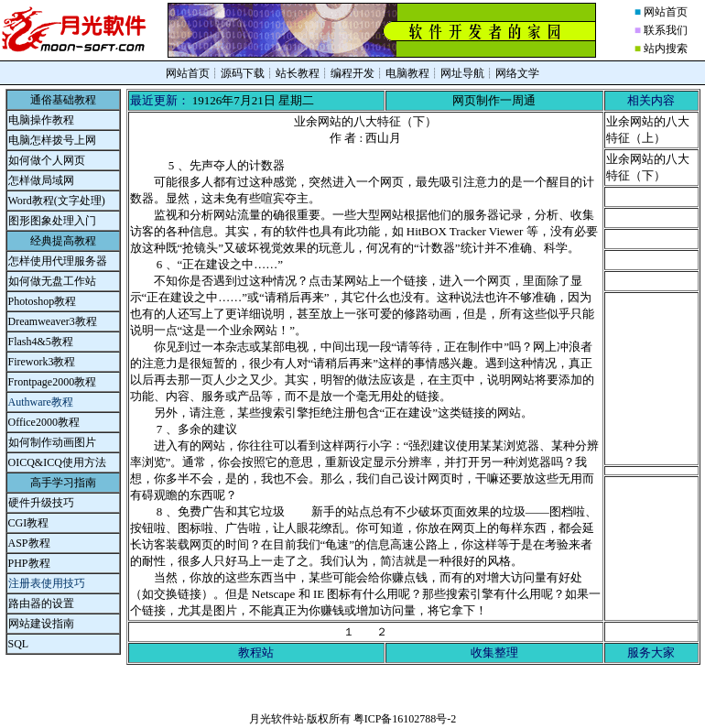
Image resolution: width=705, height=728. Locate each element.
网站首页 (666, 11)
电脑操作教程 (41, 120)
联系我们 (666, 30)
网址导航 (462, 73)
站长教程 (298, 73)
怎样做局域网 (41, 180)
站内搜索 (666, 48)
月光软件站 (276, 718)
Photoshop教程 (42, 301)
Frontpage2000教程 (52, 381)
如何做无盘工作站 (52, 281)
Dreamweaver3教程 (52, 321)
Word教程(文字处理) (56, 200)
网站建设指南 (41, 623)
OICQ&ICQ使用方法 (57, 462)
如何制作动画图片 (52, 442)
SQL (18, 643)
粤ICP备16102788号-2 (405, 718)
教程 (39, 563)
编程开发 (352, 73)
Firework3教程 (42, 361)
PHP (18, 563)
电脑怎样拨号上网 (52, 140)
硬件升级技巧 (41, 502)
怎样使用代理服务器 (57, 261)
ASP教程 (29, 543)
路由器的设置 (41, 603)
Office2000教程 (44, 422)
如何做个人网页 (46, 160)
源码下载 (243, 73)
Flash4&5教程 (40, 341)
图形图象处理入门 (52, 220)
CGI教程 (28, 522)
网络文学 (517, 73)
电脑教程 (407, 73)
